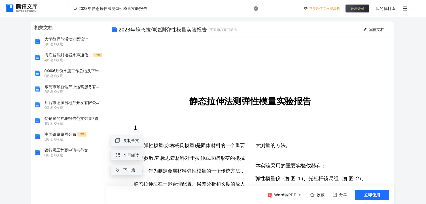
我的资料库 (385, 8)
